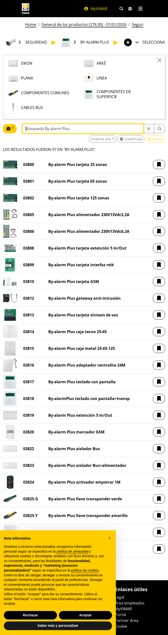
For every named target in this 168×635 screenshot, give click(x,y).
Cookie (121, 626)
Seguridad (141, 24)
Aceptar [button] (85, 615)
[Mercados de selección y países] (130, 9)
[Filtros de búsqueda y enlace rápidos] (121, 9)
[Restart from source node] (148, 128)
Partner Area (126, 620)
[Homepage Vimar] (25, 8)
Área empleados (130, 603)
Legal (119, 597)
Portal (120, 614)
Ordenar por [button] (101, 139)
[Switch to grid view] (130, 139)
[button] (159, 164)
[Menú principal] (140, 9)
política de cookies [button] (85, 570)
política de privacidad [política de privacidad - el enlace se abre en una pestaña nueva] (73, 551)
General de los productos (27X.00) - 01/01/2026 (84, 24)
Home (30, 24)
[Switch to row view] (155, 139)
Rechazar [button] (30, 615)
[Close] (159, 60)
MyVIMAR (95, 8)
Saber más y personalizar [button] (58, 625)
